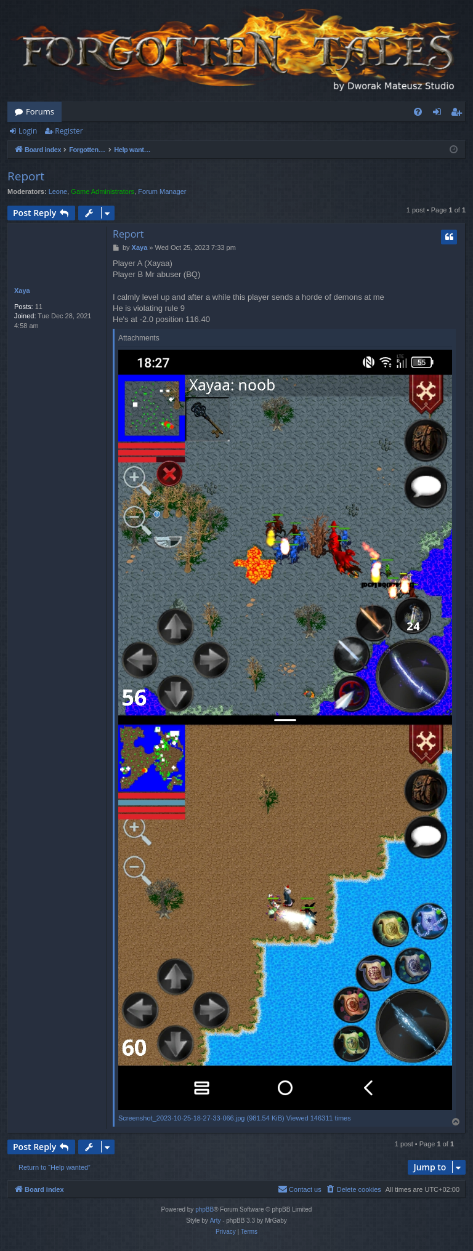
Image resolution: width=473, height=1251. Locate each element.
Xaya (22, 290)
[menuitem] (417, 112)
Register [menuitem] (459, 114)
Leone (58, 191)
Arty (215, 1220)
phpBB (204, 1209)
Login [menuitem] (439, 114)
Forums (40, 111)
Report (25, 176)
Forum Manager (162, 191)
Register (69, 131)
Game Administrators (102, 191)
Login (27, 131)
